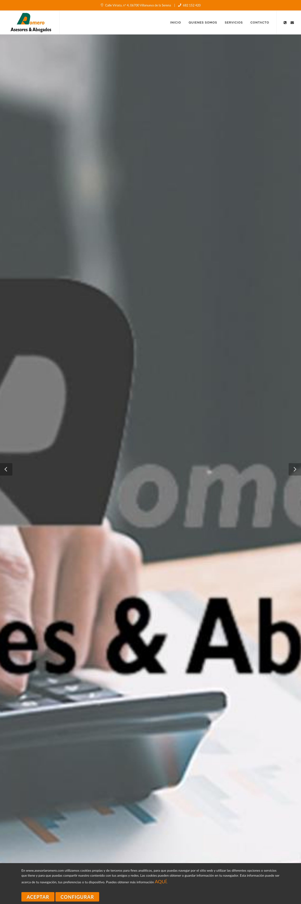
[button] (6, 469)
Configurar (77, 897)
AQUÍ (161, 881)
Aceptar (38, 897)
